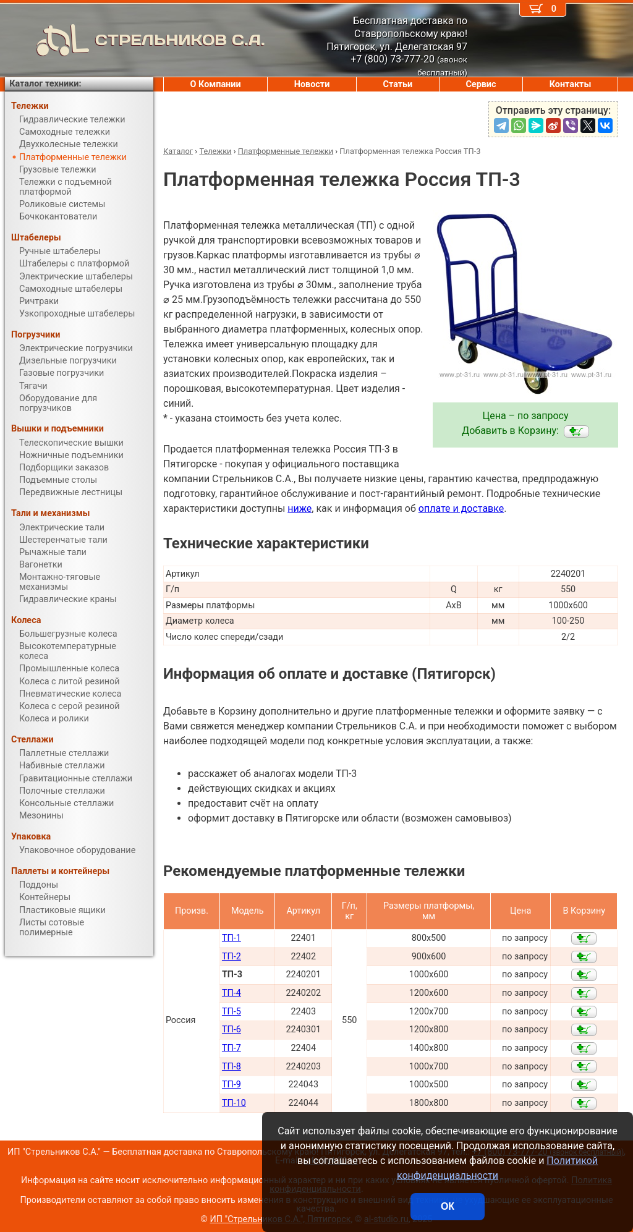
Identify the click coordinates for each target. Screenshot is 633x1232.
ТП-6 (231, 1029)
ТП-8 (231, 1066)
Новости (312, 84)
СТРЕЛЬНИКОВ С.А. (135, 40)
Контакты (571, 84)
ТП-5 (231, 1011)
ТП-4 (231, 993)
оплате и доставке (461, 508)
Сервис (480, 84)
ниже (299, 508)
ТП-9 (231, 1084)
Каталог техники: (45, 84)
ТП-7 (231, 1048)
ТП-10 (234, 1103)
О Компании (215, 84)
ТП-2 (231, 956)
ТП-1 (231, 938)
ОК (447, 1206)
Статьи (397, 84)
